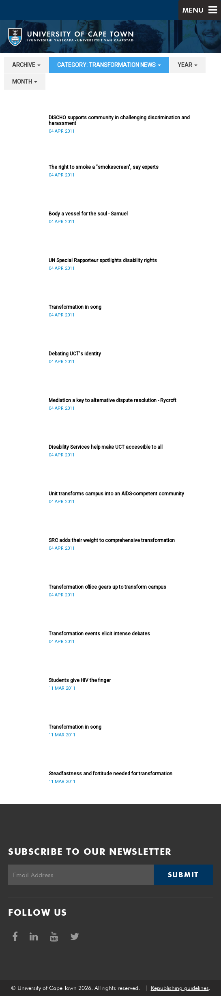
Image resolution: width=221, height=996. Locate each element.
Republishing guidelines (180, 988)
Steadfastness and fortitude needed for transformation (110, 774)
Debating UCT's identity (75, 354)
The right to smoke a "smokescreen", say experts (104, 167)
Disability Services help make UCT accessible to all (106, 447)
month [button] (24, 81)
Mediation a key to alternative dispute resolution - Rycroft (112, 400)
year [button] (187, 65)
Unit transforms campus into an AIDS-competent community (116, 494)
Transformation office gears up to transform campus (107, 587)
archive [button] (26, 65)
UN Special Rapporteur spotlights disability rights (103, 260)
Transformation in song (75, 307)
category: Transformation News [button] (109, 65)
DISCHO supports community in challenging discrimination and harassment (119, 120)
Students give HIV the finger (80, 680)
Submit (183, 875)
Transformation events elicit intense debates (99, 634)
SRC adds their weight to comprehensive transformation (112, 540)
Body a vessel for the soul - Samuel (88, 214)
